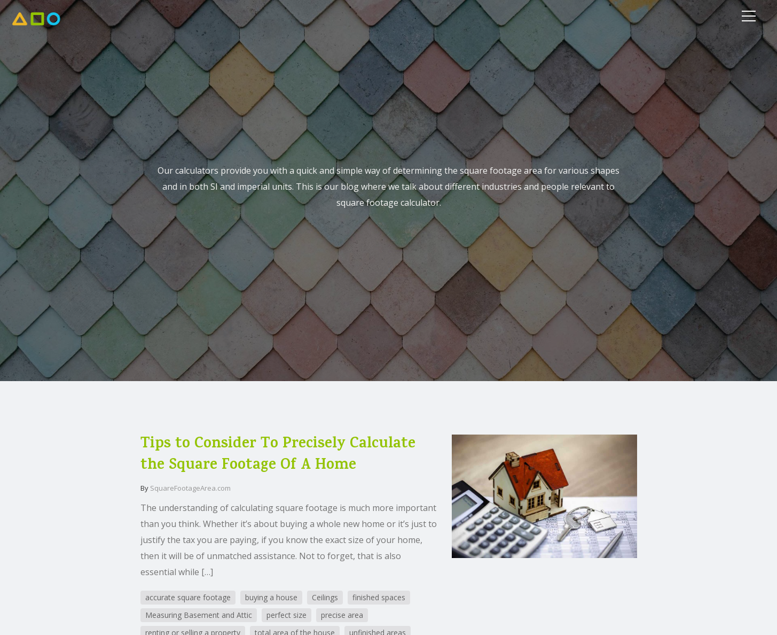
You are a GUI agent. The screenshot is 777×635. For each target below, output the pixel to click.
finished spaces (378, 597)
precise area (342, 615)
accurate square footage (188, 597)
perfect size (286, 615)
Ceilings (325, 597)
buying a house (271, 597)
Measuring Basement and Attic (198, 615)
